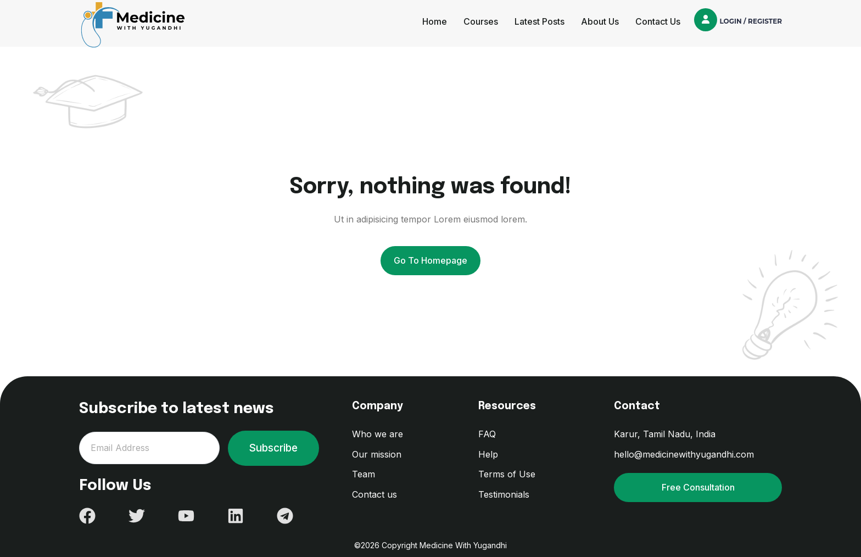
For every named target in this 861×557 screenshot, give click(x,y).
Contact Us (657, 21)
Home (434, 21)
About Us (600, 21)
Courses (480, 21)
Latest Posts (539, 21)
